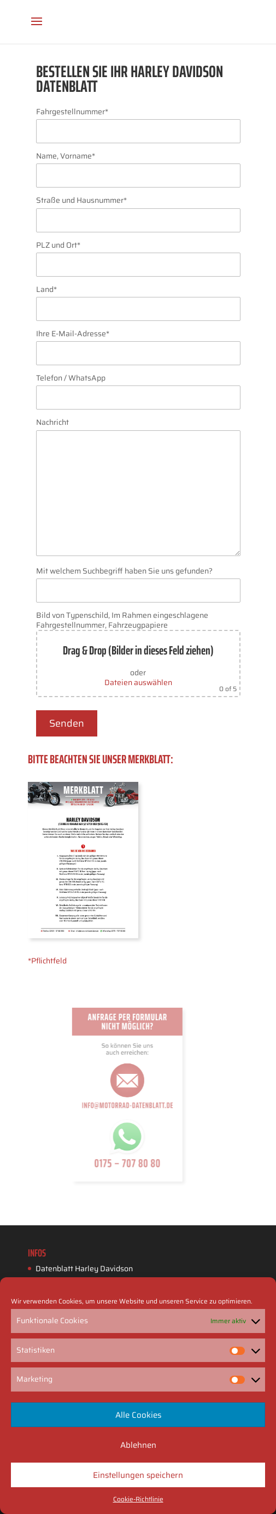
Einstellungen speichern (138, 1475)
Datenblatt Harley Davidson (84, 1268)
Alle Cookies (138, 1415)
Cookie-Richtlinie (138, 1499)
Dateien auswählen (138, 682)
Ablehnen (138, 1445)
